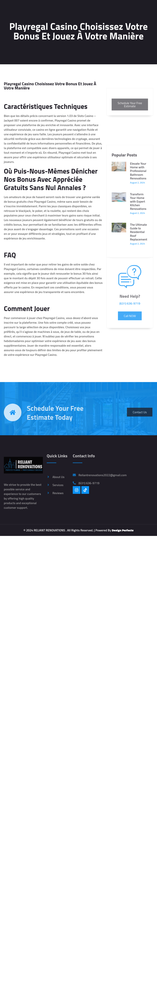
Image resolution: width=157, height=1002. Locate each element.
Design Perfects (122, 530)
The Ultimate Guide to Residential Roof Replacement (138, 298)
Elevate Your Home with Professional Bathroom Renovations (138, 237)
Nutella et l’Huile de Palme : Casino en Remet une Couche (41, 336)
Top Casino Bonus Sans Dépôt (23, 282)
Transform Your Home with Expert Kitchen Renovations (138, 267)
